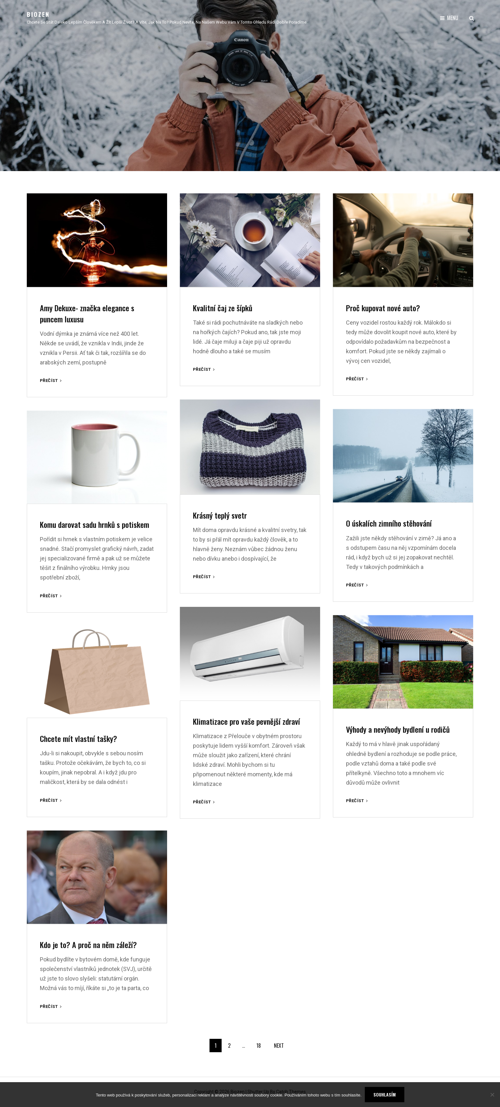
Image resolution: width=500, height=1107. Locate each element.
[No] (492, 1094)
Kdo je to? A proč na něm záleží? (88, 944)
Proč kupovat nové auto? (383, 307)
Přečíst (51, 380)
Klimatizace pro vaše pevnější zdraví (246, 721)
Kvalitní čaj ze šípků (222, 307)
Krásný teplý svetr (220, 515)
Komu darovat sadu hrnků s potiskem (94, 524)
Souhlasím (384, 1094)
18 (258, 1045)
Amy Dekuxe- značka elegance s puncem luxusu (87, 313)
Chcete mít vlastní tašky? (78, 738)
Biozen (38, 14)
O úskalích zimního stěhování (389, 523)
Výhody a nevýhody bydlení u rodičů (398, 729)
